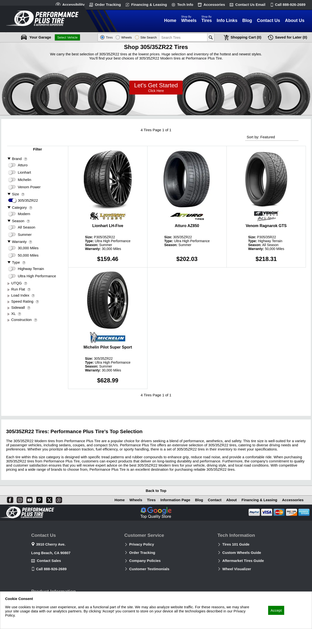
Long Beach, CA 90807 (50, 553)
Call (290, 4)
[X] (48, 499)
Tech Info (185, 4)
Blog (198, 500)
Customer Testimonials (149, 569)
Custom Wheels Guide (241, 552)
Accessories (214, 4)
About (231, 500)
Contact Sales (49, 561)
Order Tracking (108, 4)
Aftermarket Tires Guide (243, 561)
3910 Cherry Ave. (51, 544)
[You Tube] (28, 499)
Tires (150, 500)
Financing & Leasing (149, 4)
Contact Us (250, 4)
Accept (276, 610)
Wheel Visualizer (236, 569)
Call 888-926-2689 (51, 569)
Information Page (174, 500)
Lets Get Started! (156, 88)
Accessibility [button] (73, 4)
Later (291, 37)
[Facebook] (9, 499)
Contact (214, 500)
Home (118, 500)
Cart (246, 37)
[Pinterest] (38, 499)
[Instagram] (18, 499)
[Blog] (58, 499)
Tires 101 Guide (235, 544)
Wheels (134, 500)
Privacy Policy (141, 544)
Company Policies (145, 561)
